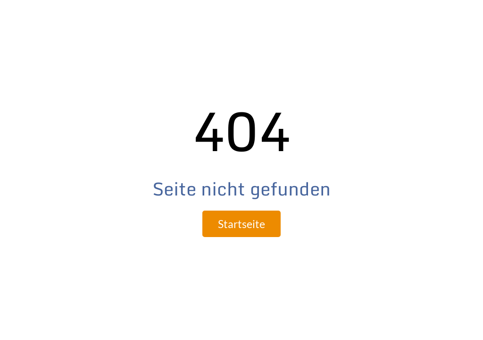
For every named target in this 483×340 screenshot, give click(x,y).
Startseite (241, 223)
